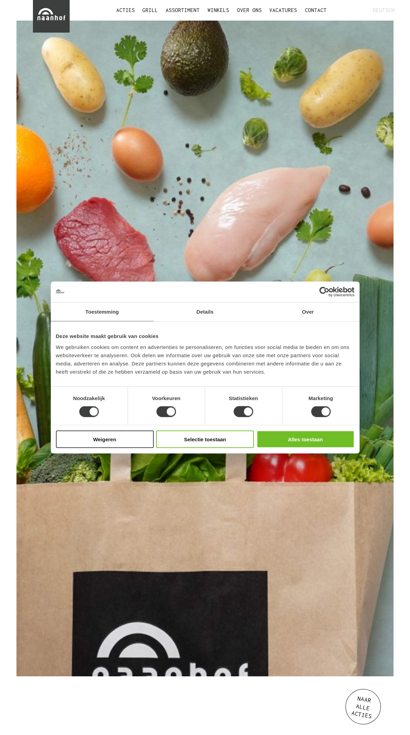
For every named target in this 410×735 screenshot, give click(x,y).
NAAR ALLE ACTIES (362, 707)
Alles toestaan (305, 439)
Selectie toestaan (205, 439)
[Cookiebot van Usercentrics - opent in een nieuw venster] (324, 292)
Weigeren (104, 439)
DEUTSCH (383, 10)
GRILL (150, 10)
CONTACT (316, 10)
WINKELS (218, 10)
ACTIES (125, 10)
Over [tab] (308, 312)
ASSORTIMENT (183, 10)
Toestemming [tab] (102, 312)
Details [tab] (205, 312)
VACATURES (283, 10)
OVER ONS (249, 10)
